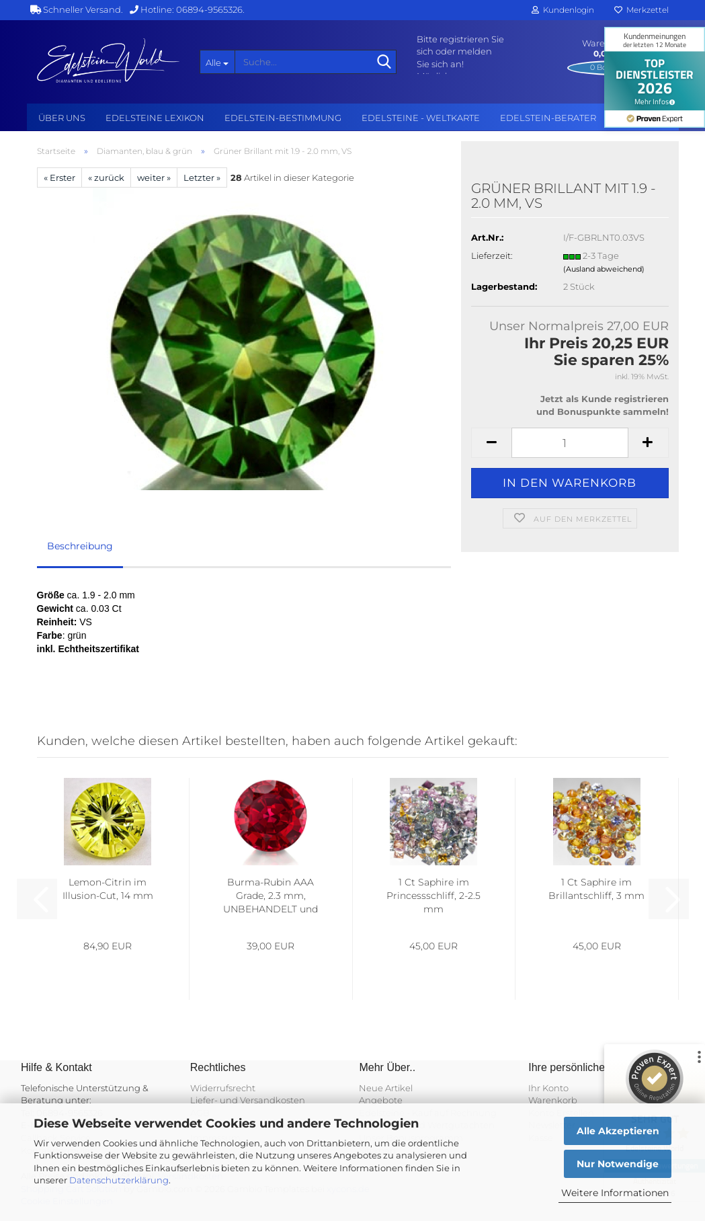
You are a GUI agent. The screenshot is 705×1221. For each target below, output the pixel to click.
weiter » (154, 177)
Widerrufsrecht (222, 1087)
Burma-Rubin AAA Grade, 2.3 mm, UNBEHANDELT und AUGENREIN (270, 896)
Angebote (381, 1100)
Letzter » (201, 177)
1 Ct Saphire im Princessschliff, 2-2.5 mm (433, 895)
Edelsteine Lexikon (155, 117)
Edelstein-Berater (548, 117)
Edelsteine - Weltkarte (421, 117)
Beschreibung (80, 546)
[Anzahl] (569, 443)
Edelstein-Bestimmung (282, 117)
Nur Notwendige (618, 1164)
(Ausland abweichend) (604, 269)
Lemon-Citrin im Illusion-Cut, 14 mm (108, 889)
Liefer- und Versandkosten (247, 1100)
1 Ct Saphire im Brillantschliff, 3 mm (596, 889)
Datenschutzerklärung (119, 1180)
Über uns (61, 117)
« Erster (59, 177)
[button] (491, 443)
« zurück (106, 177)
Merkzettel (641, 10)
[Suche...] (217, 62)
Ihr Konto (548, 1087)
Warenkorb (552, 1100)
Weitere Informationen (615, 1193)
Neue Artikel (386, 1087)
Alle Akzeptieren (618, 1131)
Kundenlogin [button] (563, 10)
